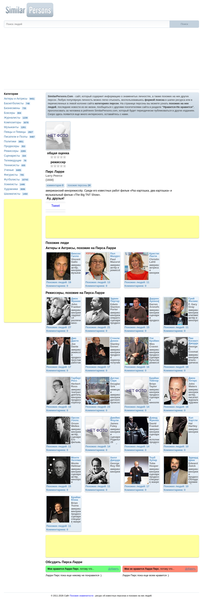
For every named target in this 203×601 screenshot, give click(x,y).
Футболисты (16, 179)
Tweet (55, 205)
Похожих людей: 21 (97, 327)
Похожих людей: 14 (136, 406)
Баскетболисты (17, 103)
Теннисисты (15, 165)
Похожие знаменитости (81, 595)
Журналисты (16, 117)
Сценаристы (15, 155)
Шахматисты (16, 193)
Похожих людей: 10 (58, 406)
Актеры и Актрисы (19, 98)
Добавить (113, 569)
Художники (15, 189)
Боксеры (13, 112)
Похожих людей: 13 (97, 282)
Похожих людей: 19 (58, 282)
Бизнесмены (15, 108)
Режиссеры (15, 150)
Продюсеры (15, 146)
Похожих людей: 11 (136, 282)
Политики (14, 141)
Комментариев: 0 (57, 286)
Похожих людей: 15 (136, 327)
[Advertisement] (101, 59)
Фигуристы (14, 174)
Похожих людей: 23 (97, 406)
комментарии (55, 185)
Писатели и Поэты (20, 136)
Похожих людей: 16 (136, 367)
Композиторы (16, 122)
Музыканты (15, 127)
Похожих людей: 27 (58, 327)
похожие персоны (79, 185)
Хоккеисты (15, 184)
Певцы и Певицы (19, 131)
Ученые (13, 170)
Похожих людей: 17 (58, 367)
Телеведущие (15, 160)
